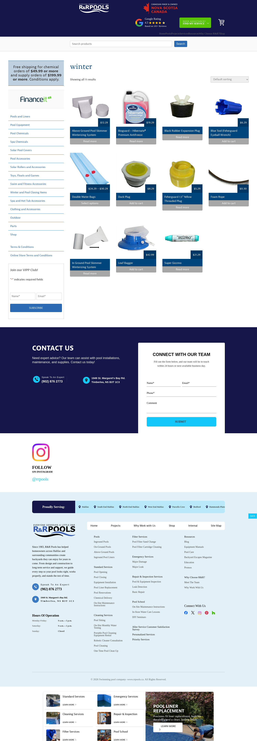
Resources (181, 20)
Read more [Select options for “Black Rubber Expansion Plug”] (182, 126)
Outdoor (15, 206)
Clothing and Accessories (25, 197)
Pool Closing (100, 566)
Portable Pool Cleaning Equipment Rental (105, 622)
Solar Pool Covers (21, 138)
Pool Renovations (102, 581)
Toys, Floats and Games (24, 164)
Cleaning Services (103, 603)
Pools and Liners (20, 105)
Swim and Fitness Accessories (28, 172)
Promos (188, 556)
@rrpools (40, 467)
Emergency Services (142, 545)
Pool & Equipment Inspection (146, 570)
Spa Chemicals (19, 130)
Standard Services (103, 555)
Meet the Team (191, 571)
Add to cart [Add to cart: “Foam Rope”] (228, 192)
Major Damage (139, 550)
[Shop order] (230, 68)
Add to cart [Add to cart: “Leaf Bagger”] (136, 258)
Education (189, 551)
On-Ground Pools (102, 535)
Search (180, 32)
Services (168, 20)
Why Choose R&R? (200, 20)
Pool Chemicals (19, 122)
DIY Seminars (139, 606)
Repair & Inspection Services (147, 565)
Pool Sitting (99, 609)
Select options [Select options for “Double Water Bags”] (89, 192)
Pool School (138, 590)
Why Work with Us (145, 514)
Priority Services (140, 628)
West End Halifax (156, 495)
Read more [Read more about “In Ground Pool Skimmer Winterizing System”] (90, 262)
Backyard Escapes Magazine (198, 546)
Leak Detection (139, 575)
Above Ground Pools (104, 540)
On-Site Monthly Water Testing (105, 615)
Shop (219, 20)
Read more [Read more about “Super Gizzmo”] (182, 258)
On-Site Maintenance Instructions (104, 592)
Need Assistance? (194, 9)
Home (136, 20)
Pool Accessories (20, 147)
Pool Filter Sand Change (144, 530)
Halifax (85, 495)
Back (252, 516)
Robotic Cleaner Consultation (108, 629)
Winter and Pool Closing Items (28, 181)
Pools (146, 20)
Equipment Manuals (194, 535)
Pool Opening (100, 560)
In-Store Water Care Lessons (146, 600)
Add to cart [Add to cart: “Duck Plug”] (136, 192)
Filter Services (139, 525)
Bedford (197, 495)
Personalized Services (143, 623)
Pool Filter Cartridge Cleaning (147, 535)
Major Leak (138, 555)
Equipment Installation (105, 571)
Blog (186, 530)
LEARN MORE (167, 716)
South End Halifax (105, 495)
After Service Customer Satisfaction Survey (151, 616)
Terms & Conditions (22, 235)
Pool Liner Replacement (105, 576)
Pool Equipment (20, 113)
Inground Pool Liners (104, 546)
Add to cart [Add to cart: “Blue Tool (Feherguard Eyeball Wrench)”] (228, 130)
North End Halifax (131, 495)
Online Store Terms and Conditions (31, 244)
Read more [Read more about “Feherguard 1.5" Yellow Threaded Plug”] (182, 196)
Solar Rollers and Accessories (27, 155)
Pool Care (189, 540)
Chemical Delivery (103, 586)
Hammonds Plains (217, 495)
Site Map (216, 514)
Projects (156, 20)
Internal (192, 514)
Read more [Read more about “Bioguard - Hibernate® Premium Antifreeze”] (136, 130)
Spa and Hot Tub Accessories (27, 189)
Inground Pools (101, 530)
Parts (13, 214)
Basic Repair (138, 580)
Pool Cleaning (101, 634)
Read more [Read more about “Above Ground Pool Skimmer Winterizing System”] (90, 130)
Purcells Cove (178, 495)
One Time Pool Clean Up (106, 639)
